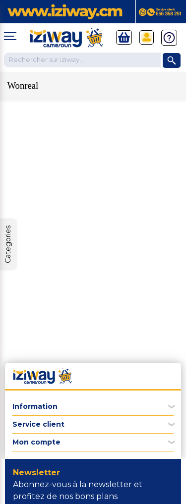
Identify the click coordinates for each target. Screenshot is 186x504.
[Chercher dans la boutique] (82, 60)
